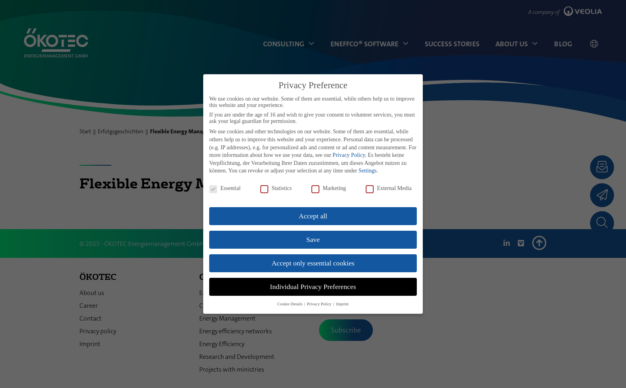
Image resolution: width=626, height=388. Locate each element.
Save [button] (313, 239)
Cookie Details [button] (290, 304)
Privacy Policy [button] (320, 304)
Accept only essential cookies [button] (313, 263)
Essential (225, 188)
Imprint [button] (342, 304)
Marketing (328, 188)
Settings (367, 171)
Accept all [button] (313, 216)
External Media (389, 188)
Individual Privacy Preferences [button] (313, 287)
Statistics (276, 188)
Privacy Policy (349, 155)
